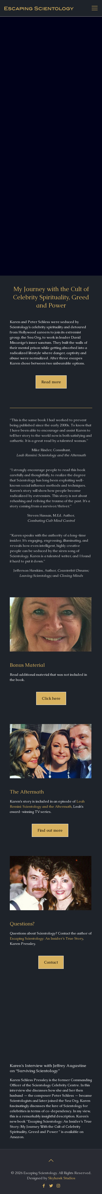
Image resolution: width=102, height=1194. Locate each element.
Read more (51, 381)
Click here (51, 698)
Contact (51, 962)
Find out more (50, 830)
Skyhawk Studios (61, 1178)
